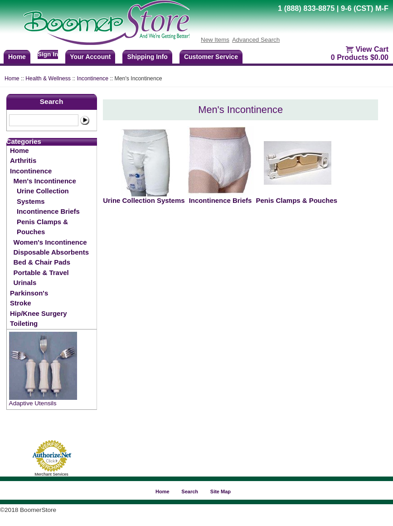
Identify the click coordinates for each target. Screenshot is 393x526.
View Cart (371, 49)
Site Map (220, 491)
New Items (215, 39)
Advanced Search (256, 39)
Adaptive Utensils (33, 403)
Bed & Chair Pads (42, 262)
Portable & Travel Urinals (41, 277)
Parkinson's (29, 293)
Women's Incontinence (50, 242)
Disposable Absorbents (51, 252)
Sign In (48, 54)
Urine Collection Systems (43, 196)
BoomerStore (107, 22)
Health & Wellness (48, 78)
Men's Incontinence (45, 181)
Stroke (20, 303)
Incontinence (92, 78)
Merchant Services (51, 474)
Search (51, 101)
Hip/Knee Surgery (38, 313)
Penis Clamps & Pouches (42, 227)
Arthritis (23, 160)
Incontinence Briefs (48, 211)
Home (12, 78)
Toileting (24, 323)
